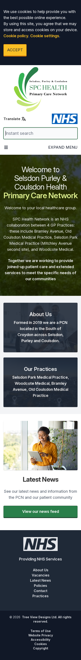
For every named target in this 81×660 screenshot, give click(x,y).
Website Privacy (40, 635)
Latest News (40, 580)
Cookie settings (44, 36)
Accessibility (40, 639)
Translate (14, 118)
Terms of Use (40, 631)
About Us (40, 570)
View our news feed (40, 511)
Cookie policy (15, 36)
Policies (40, 585)
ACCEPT (15, 50)
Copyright (40, 648)
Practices (40, 596)
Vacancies (40, 575)
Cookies (40, 644)
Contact (40, 591)
